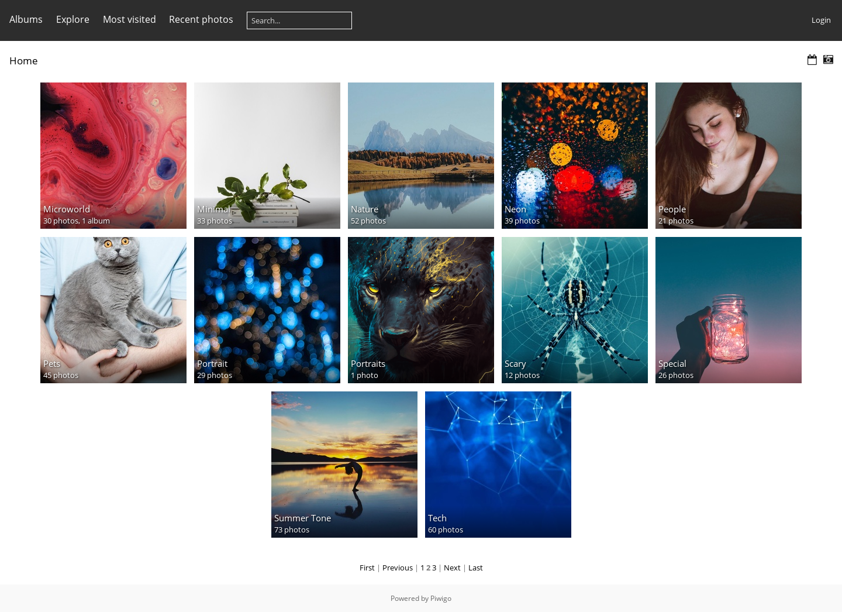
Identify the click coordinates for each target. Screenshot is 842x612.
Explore (72, 19)
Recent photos (201, 19)
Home (23, 60)
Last (475, 567)
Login (821, 20)
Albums (26, 19)
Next (452, 567)
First (367, 567)
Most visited (129, 19)
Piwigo (440, 598)
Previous (397, 567)
